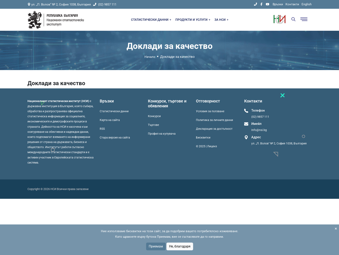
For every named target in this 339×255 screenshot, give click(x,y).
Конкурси (154, 116)
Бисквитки (203, 137)
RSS (102, 128)
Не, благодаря (179, 246)
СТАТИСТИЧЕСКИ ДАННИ (151, 20)
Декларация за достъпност (214, 128)
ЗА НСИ (221, 20)
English (307, 4)
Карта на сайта (110, 120)
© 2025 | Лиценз (206, 146)
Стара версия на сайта (115, 137)
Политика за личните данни (214, 120)
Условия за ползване (210, 111)
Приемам (156, 246)
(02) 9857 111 (104, 4)
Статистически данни (114, 111)
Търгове (153, 124)
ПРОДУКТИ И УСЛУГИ (192, 20)
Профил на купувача (162, 133)
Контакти (292, 4)
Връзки (278, 4)
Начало (149, 57)
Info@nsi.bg (259, 130)
